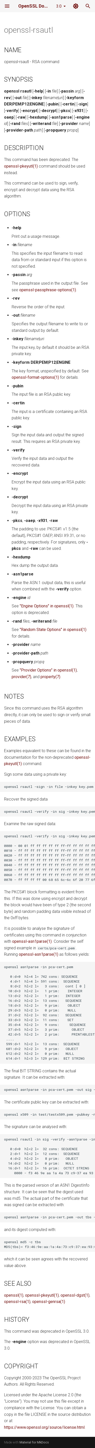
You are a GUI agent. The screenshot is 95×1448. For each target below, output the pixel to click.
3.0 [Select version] (59, 6)
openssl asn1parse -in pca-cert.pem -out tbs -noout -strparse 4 (49, 1217)
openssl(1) (13, 1295)
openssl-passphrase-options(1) (47, 289)
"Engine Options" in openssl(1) (46, 606)
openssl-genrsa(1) (48, 1301)
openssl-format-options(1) (35, 377)
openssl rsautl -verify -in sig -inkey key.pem (49, 811)
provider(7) (21, 676)
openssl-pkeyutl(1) (21, 166)
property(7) (50, 676)
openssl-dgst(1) (75, 1295)
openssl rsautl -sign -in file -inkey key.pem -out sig (49, 786)
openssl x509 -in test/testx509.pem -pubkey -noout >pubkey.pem (49, 1114)
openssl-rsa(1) (17, 1301)
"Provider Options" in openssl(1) (48, 670)
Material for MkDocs (34, 1442)
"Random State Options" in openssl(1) (53, 629)
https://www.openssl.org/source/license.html (44, 1427)
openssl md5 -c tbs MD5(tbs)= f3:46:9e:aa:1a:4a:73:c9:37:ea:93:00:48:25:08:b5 (49, 1244)
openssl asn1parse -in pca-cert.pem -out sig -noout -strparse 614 (49, 1089)
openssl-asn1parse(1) (32, 941)
